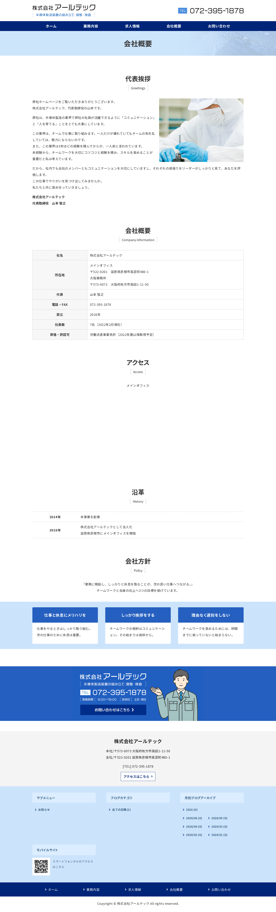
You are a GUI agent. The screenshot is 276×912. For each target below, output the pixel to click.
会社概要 (174, 26)
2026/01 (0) (219, 835)
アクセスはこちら (136, 776)
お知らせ (44, 810)
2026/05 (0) (219, 818)
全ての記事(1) (121, 810)
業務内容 (90, 26)
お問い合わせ (219, 26)
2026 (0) (192, 810)
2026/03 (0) (219, 826)
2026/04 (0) (194, 826)
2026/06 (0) (194, 818)
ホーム (51, 26)
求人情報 (132, 26)
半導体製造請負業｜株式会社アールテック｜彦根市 (63, 10)
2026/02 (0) (194, 835)
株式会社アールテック (133, 903)
